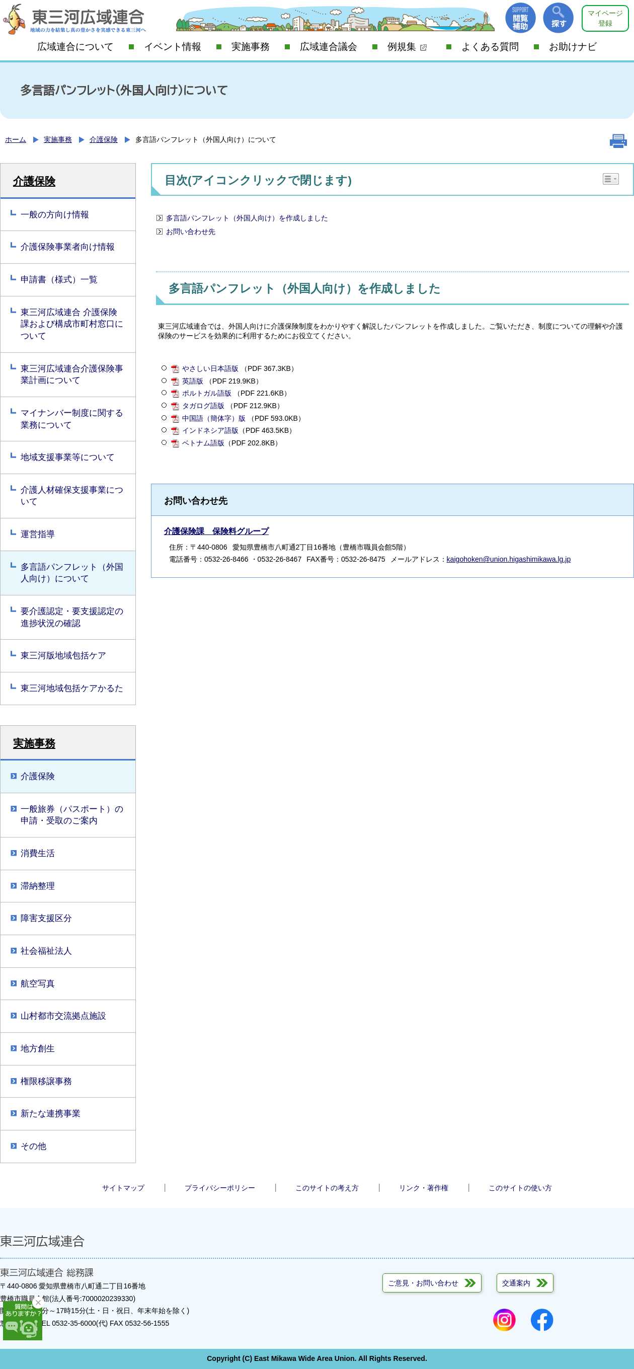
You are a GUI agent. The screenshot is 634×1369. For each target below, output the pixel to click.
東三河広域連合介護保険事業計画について (72, 375)
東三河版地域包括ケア (63, 655)
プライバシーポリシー (220, 1188)
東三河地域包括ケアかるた (72, 688)
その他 (33, 1146)
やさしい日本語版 (210, 368)
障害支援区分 (46, 918)
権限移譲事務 (46, 1081)
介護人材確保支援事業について (72, 496)
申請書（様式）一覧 (59, 279)
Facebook (542, 1320)
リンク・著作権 (423, 1188)
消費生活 (38, 853)
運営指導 (38, 534)
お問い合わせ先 (190, 231)
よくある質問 (490, 46)
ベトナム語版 (203, 443)
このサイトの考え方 (327, 1188)
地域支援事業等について (68, 457)
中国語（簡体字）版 (214, 418)
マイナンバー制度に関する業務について (72, 419)
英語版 (192, 381)
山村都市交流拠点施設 (63, 1016)
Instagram (504, 1320)
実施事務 (250, 46)
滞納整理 (38, 886)
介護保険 (104, 139)
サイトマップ (123, 1188)
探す (558, 18)
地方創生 (38, 1048)
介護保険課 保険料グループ (216, 531)
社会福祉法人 (46, 951)
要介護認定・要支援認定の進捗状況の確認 (72, 617)
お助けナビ (573, 46)
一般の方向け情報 (55, 214)
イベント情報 (172, 46)
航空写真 (38, 983)
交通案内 (516, 1283)
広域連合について (75, 46)
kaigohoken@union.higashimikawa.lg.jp (509, 559)
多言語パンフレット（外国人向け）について (72, 573)
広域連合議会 (328, 46)
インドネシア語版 (210, 430)
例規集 (407, 46)
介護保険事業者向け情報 (68, 247)
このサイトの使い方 (520, 1188)
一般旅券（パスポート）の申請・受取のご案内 (72, 815)
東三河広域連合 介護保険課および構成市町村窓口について (72, 324)
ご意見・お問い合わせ (423, 1283)
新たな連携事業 (51, 1113)
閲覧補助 (520, 18)
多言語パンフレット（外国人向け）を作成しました (247, 218)
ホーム (15, 139)
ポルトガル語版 (206, 393)
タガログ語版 (203, 406)
